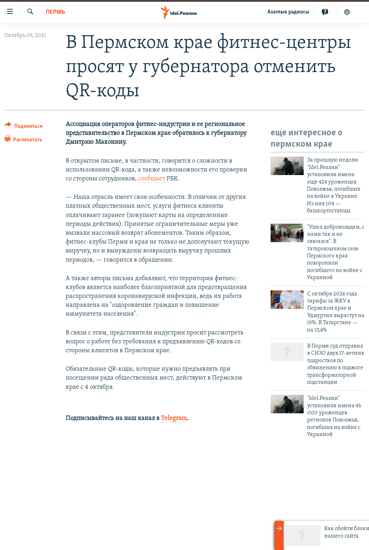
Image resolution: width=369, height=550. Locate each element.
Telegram (174, 418)
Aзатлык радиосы (288, 12)
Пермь (55, 12)
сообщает (152, 178)
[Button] (24, 127)
